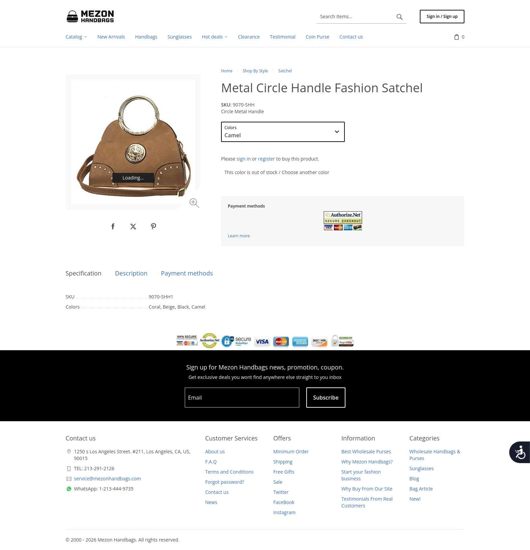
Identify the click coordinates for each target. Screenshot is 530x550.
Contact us (216, 492)
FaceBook (283, 502)
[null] (113, 226)
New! (414, 499)
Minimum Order (291, 451)
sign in (244, 159)
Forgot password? (224, 482)
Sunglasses (421, 468)
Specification (83, 273)
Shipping (282, 461)
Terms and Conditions (229, 472)
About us (215, 451)
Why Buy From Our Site (366, 488)
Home (227, 71)
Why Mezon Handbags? (367, 461)
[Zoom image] (195, 204)
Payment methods (187, 273)
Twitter (281, 492)
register (266, 159)
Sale (277, 482)
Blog (414, 478)
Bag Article (421, 488)
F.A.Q (211, 461)
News (211, 502)
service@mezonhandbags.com (107, 478)
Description (131, 273)
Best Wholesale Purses (366, 451)
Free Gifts (283, 472)
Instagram (284, 512)
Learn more (239, 236)
